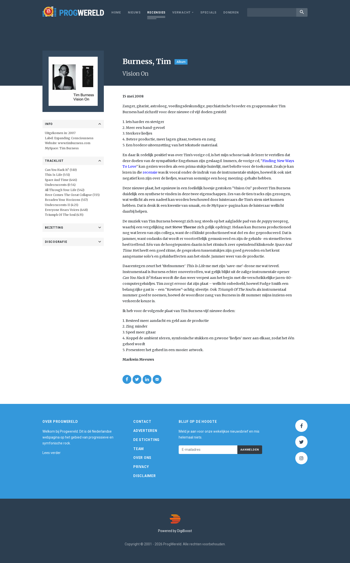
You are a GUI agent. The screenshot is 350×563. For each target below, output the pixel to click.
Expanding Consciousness (74, 138)
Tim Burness (69, 148)
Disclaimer (144, 476)
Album (181, 62)
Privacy (141, 467)
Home (116, 12)
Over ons (142, 458)
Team (138, 449)
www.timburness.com (74, 143)
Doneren (231, 12)
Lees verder (51, 453)
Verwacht (181, 12)
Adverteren (145, 431)
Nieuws (134, 12)
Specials (208, 12)
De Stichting (146, 440)
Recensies (156, 12)
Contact (142, 422)
